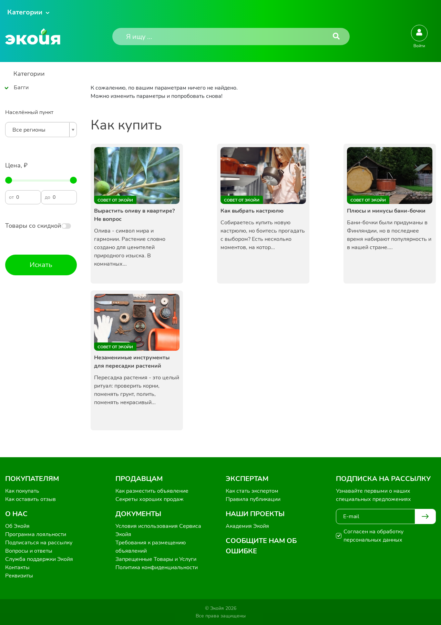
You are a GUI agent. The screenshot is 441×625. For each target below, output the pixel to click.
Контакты (17, 567)
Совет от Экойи (115, 200)
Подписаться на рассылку (38, 542)
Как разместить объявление (151, 491)
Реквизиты (19, 576)
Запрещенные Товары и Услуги (155, 559)
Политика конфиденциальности (156, 567)
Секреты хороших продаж (149, 499)
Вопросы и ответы (28, 551)
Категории (24, 12)
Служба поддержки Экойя (39, 559)
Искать (41, 264)
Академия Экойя (247, 526)
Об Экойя (17, 526)
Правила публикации (253, 499)
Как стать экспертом (252, 491)
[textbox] (39, 130)
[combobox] (41, 129)
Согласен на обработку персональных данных (373, 536)
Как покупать (22, 491)
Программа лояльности (35, 534)
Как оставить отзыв (30, 499)
